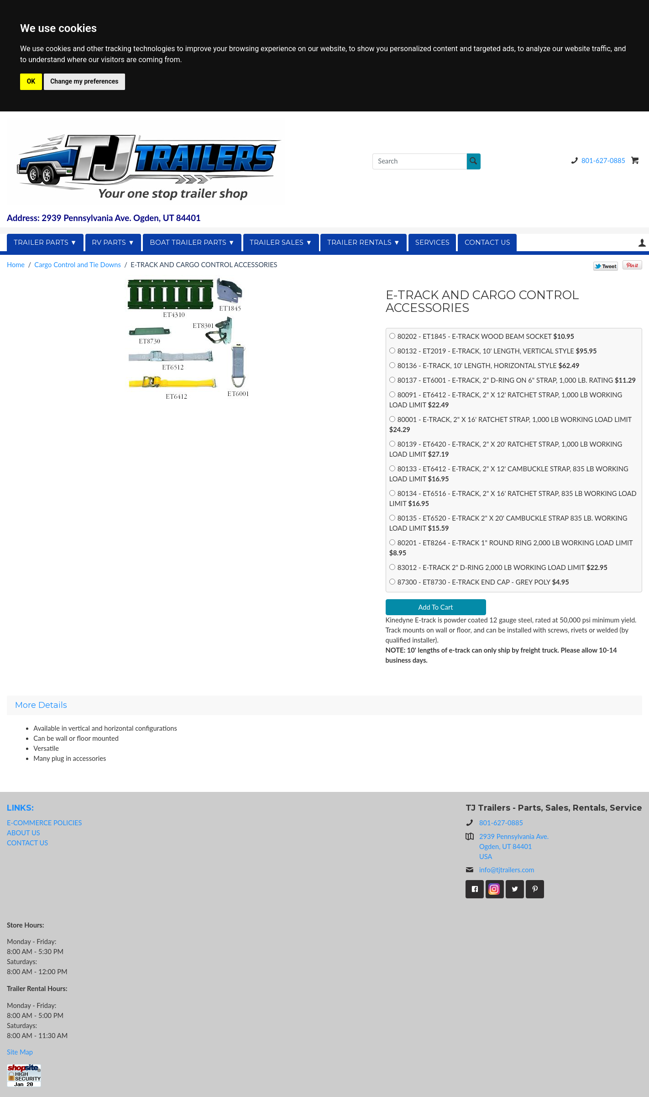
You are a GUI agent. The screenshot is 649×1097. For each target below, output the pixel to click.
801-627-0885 (596, 160)
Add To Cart (435, 607)
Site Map (20, 1052)
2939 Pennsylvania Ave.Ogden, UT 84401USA (514, 846)
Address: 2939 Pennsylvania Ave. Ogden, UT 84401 (104, 218)
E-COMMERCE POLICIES (44, 823)
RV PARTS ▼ (113, 242)
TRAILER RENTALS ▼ (363, 242)
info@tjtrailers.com (500, 870)
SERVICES (432, 242)
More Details (41, 705)
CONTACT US (487, 242)
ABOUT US (23, 833)
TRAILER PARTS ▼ (45, 242)
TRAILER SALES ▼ (281, 242)
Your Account (642, 242)
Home (16, 265)
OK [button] (31, 81)
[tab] (324, 705)
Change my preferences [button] (84, 81)
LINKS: (20, 807)
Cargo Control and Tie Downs (77, 265)
